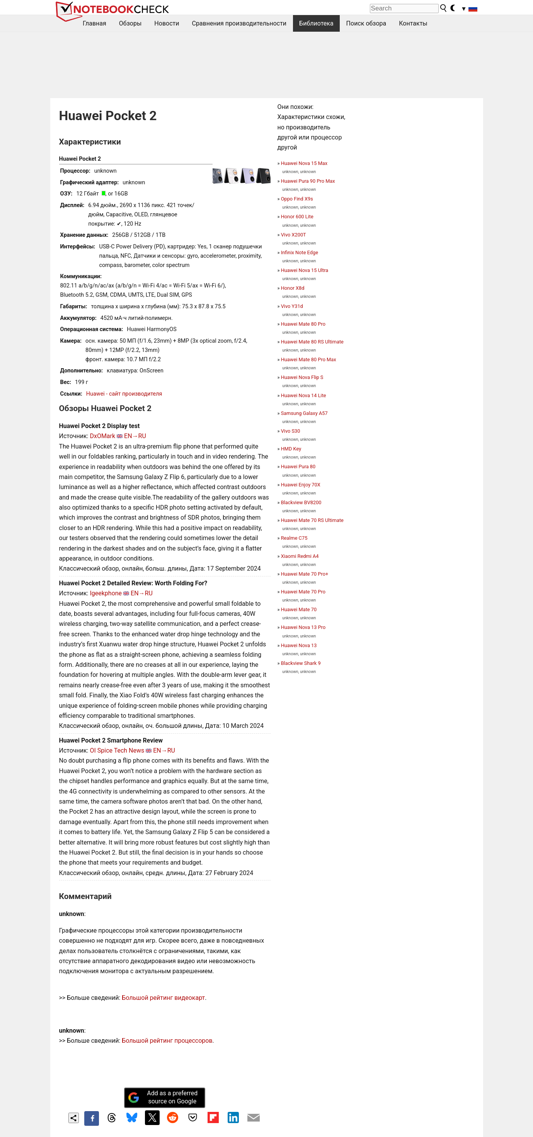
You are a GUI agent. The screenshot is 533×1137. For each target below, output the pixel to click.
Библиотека (316, 23)
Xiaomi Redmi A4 (300, 556)
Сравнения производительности (239, 23)
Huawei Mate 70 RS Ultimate (312, 520)
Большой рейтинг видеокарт (163, 997)
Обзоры (130, 23)
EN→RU (135, 436)
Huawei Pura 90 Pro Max (308, 181)
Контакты (413, 23)
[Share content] (73, 1118)
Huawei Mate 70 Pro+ (305, 574)
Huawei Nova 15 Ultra (305, 270)
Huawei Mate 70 (299, 609)
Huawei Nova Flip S (302, 377)
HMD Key (291, 449)
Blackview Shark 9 (301, 663)
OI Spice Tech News (117, 750)
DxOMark (102, 436)
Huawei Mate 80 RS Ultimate (312, 342)
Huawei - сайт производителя (124, 394)
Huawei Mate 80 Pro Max (308, 359)
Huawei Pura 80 (298, 466)
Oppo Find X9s (297, 199)
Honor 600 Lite (297, 216)
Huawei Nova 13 (299, 645)
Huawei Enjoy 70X (300, 485)
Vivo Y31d (292, 306)
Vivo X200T (293, 235)
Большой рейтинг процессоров (167, 1040)
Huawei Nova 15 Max (304, 163)
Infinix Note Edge (299, 252)
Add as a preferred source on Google (163, 1097)
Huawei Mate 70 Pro (303, 592)
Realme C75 (294, 538)
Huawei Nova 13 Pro (303, 627)
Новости (166, 23)
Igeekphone (106, 593)
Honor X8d (293, 288)
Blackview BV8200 (301, 502)
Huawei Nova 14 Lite (303, 395)
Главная (94, 23)
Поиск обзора (366, 23)
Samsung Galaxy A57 (304, 413)
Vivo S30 (290, 431)
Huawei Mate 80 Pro (303, 324)
